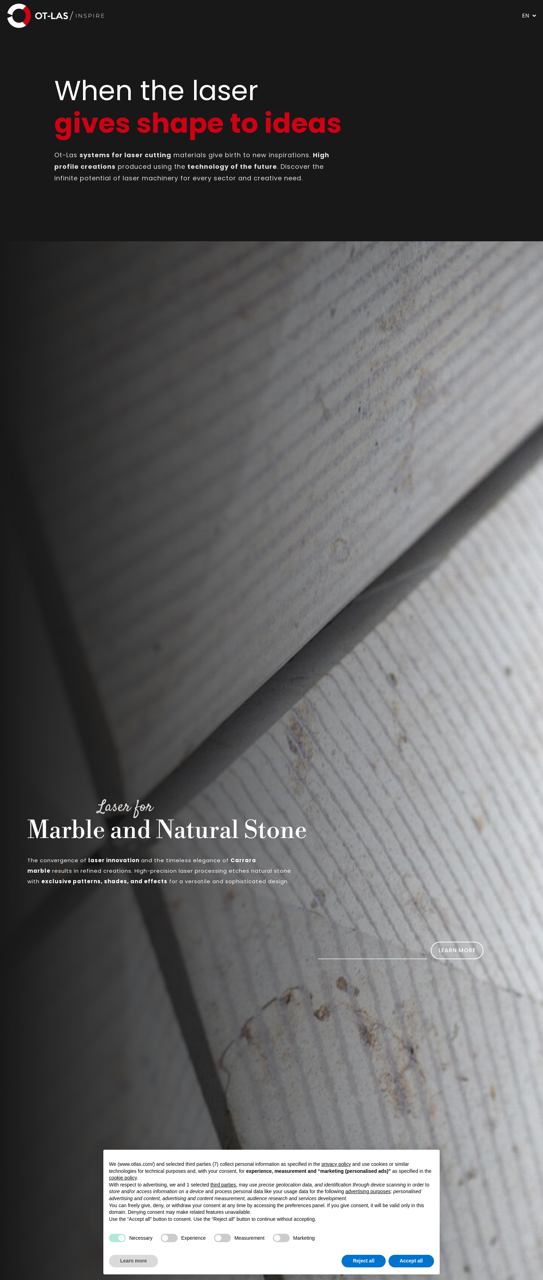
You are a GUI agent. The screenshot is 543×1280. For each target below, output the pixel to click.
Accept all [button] (411, 1261)
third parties (223, 1185)
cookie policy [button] (123, 1178)
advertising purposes (368, 1191)
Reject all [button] (363, 1261)
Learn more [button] (133, 1261)
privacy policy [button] (336, 1164)
